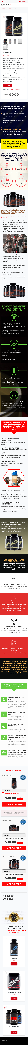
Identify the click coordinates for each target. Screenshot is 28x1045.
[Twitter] (13, 94)
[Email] (18, 94)
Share (5, 94)
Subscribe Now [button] (14, 804)
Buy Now (14, 964)
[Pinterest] (15, 94)
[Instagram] (4, 1)
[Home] (6, 4)
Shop (9, 91)
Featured (5, 91)
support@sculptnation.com (14, 815)
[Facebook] (2, 1)
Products (9, 8)
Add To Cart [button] (14, 848)
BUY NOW (8, 85)
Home (3, 8)
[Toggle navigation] (25, 4)
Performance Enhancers (14, 89)
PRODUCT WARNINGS (8, 897)
